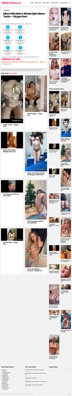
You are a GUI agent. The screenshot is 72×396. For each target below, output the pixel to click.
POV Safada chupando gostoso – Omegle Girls (35, 381)
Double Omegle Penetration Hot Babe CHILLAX (64, 29)
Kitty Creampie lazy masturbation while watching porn (54, 29)
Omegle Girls (45, 3)
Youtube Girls (5, 389)
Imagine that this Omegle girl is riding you (34, 369)
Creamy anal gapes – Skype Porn (66, 213)
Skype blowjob (13, 69)
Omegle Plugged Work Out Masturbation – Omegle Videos (53, 54)
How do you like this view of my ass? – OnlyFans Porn (54, 82)
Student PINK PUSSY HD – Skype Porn (65, 260)
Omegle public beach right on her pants (34, 384)
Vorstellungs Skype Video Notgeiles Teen (53, 318)
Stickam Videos (64, 3)
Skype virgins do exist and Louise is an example (53, 357)
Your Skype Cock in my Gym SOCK (11, 195)
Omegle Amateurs (6, 372)
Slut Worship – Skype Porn (10, 243)
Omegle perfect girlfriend (30, 378)
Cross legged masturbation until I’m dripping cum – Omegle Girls (65, 80)
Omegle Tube (38, 3)
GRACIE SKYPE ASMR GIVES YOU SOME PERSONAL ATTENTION (66, 240)
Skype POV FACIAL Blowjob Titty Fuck (9, 151)
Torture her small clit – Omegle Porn (66, 52)
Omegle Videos (54, 3)
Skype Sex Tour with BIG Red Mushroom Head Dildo (54, 202)
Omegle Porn (5, 375)
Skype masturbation (39, 69)
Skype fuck (22, 69)
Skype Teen (38, 70)
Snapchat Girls (5, 384)
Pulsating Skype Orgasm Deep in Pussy (65, 292)
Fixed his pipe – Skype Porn (34, 114)
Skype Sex (23, 70)
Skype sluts (30, 70)
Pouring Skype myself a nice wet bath (35, 222)
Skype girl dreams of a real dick (66, 331)
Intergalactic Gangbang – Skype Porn (54, 225)
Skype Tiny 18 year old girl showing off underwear (36, 174)
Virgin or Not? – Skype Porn (10, 125)
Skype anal (5, 69)
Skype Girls (29, 69)
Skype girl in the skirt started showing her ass (66, 280)
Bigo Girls (4, 369)
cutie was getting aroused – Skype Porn (34, 270)
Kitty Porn (4, 371)
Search (69, 370)
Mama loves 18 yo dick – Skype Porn (53, 306)
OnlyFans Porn (5, 379)
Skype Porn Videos (14, 70)
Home (31, 3)
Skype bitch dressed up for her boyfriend (54, 272)
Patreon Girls (5, 380)
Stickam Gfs (5, 386)
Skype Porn (5, 70)
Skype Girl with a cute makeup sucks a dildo (54, 254)
